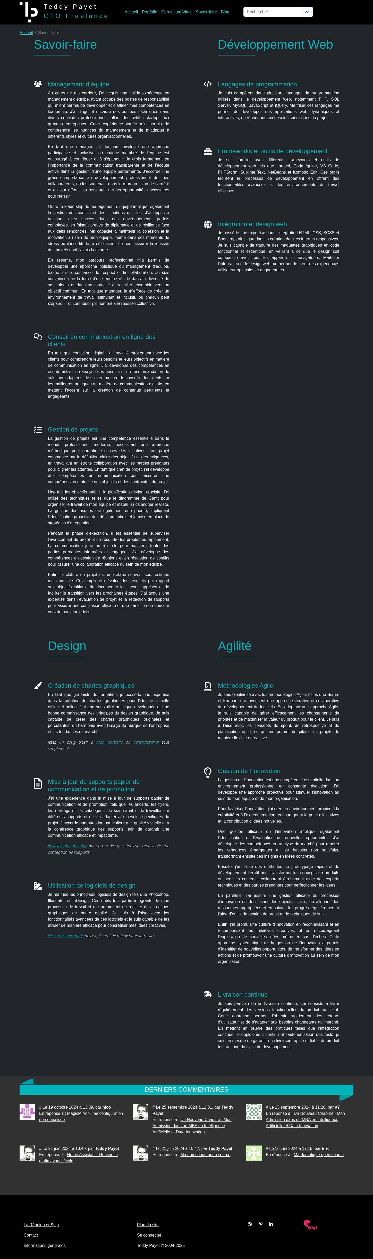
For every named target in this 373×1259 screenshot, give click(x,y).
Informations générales (45, 1245)
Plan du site (148, 1225)
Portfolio (149, 12)
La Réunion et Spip (41, 1225)
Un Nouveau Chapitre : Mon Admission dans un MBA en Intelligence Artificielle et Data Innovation (192, 1125)
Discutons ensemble (66, 936)
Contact (31, 1235)
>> (307, 12)
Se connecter (149, 1235)
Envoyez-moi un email (67, 846)
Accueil (131, 12)
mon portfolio (109, 742)
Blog (225, 12)
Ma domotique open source (206, 1154)
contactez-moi (146, 742)
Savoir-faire (206, 12)
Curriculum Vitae (176, 12)
